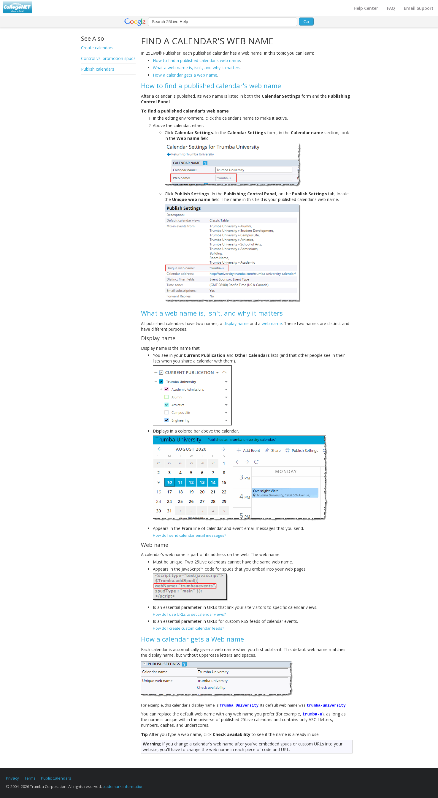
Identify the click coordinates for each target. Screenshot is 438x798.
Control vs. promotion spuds (108, 58)
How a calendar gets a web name (185, 75)
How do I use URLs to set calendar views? (189, 614)
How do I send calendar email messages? (189, 535)
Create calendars (97, 47)
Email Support (419, 8)
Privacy (12, 778)
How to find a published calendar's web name (196, 60)
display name (236, 323)
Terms (30, 778)
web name (272, 323)
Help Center (366, 8)
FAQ (391, 8)
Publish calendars (97, 69)
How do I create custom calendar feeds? (188, 628)
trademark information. (124, 786)
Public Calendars (56, 778)
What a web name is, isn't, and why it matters (196, 67)
